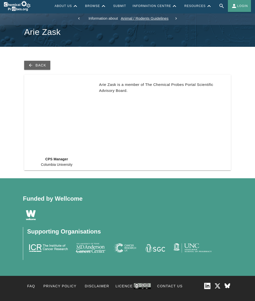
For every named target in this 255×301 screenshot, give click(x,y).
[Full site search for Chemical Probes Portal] (221, 6)
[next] (176, 18)
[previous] (78, 18)
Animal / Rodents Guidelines (145, 18)
